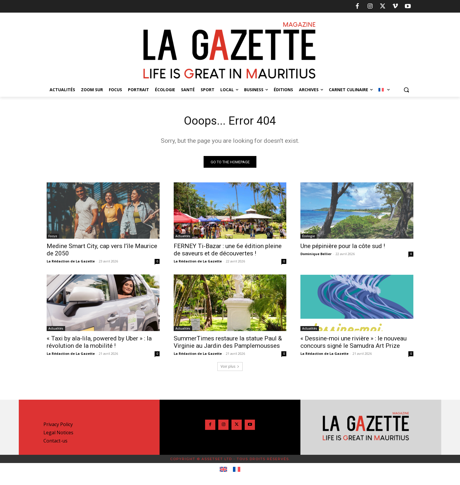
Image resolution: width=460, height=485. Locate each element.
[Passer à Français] (236, 470)
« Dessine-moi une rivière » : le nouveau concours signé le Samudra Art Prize (353, 342)
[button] (406, 90)
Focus (52, 237)
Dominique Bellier (316, 254)
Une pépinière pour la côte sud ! (342, 246)
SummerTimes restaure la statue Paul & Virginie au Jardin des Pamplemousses (228, 342)
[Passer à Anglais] (223, 470)
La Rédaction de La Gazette (71, 262)
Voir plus (230, 366)
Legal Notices (58, 433)
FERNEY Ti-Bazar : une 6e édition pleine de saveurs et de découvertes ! (228, 250)
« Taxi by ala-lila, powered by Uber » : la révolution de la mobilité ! (99, 342)
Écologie (308, 237)
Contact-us (55, 441)
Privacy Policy (58, 425)
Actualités (182, 237)
